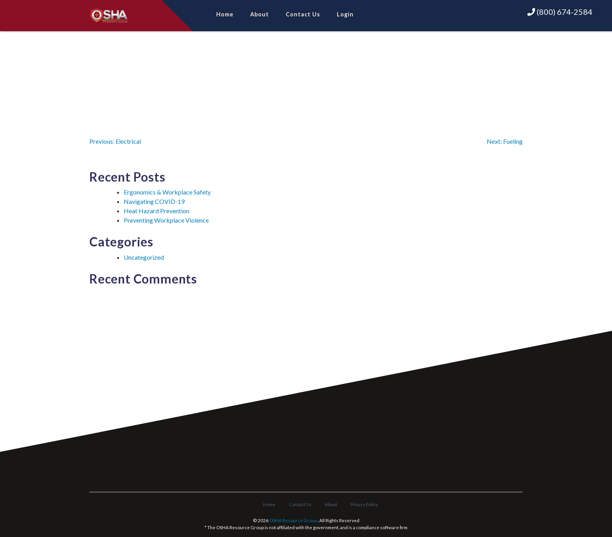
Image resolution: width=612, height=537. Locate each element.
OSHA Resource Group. (293, 520)
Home (224, 14)
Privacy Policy (364, 504)
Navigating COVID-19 (154, 201)
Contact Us (303, 14)
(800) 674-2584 (559, 11)
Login (345, 14)
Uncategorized (144, 257)
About (259, 14)
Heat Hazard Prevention (156, 210)
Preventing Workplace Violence (166, 220)
